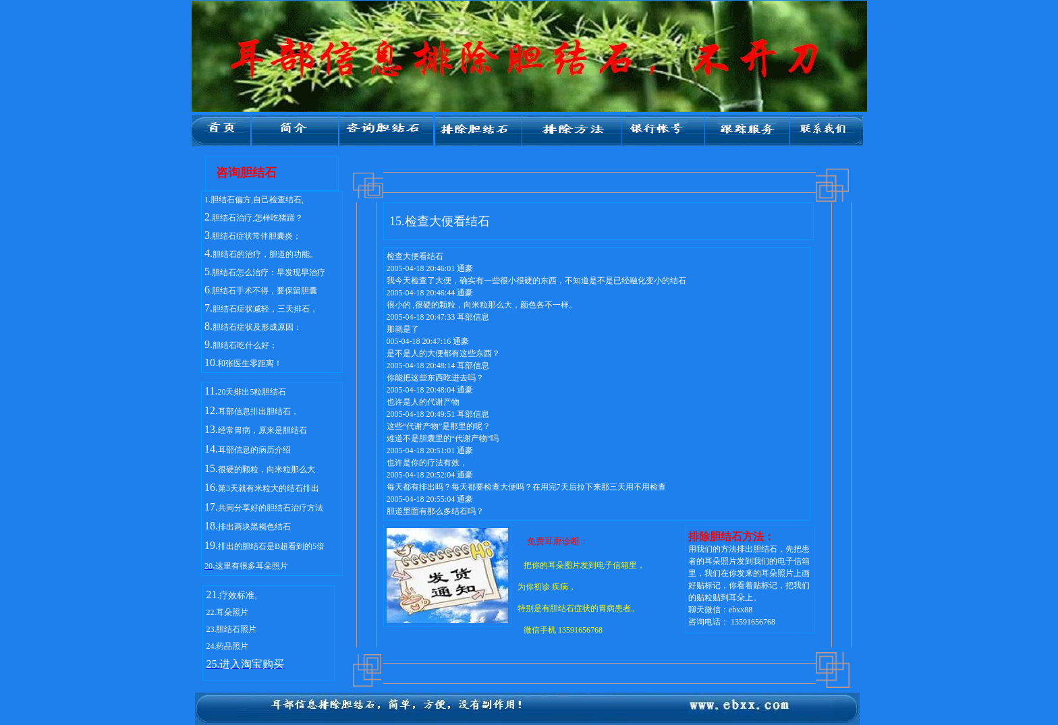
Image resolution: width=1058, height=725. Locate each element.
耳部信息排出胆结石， (258, 411)
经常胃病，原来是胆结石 (262, 430)
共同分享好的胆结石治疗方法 (270, 508)
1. (207, 199)
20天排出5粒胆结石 (251, 392)
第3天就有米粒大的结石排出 (268, 488)
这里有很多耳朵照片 (251, 566)
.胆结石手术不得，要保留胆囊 (263, 290)
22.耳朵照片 (227, 612)
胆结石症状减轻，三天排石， (265, 309)
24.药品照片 (227, 646)
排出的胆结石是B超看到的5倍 (271, 546)
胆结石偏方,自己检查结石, (257, 199)
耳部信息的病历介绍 (254, 450)
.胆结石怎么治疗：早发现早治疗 (267, 272)
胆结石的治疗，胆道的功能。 (265, 254)
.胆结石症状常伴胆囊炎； (255, 236)
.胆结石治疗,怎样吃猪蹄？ (256, 218)
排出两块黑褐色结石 (254, 526)
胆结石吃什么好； (245, 345)
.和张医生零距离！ (248, 363)
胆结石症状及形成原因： (257, 327)
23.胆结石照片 (231, 629)
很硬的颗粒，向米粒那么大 (266, 469)
